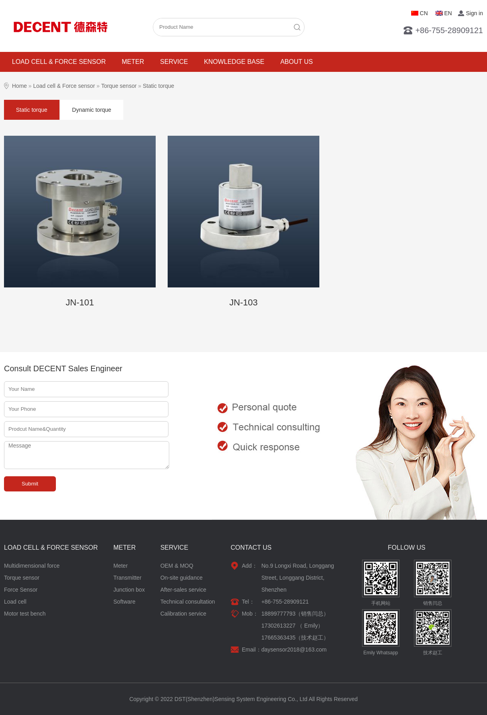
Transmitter (127, 577)
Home (19, 86)
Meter (133, 61)
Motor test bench (25, 613)
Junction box (129, 589)
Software (124, 601)
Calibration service (183, 613)
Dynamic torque (91, 110)
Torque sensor (119, 86)
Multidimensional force (31, 565)
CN (424, 13)
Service (174, 61)
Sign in (474, 13)
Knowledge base (234, 61)
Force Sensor (21, 589)
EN (448, 13)
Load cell (15, 601)
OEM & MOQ (176, 565)
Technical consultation (187, 601)
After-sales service (183, 589)
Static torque (158, 86)
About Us (296, 61)
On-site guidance (181, 577)
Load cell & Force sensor (59, 61)
